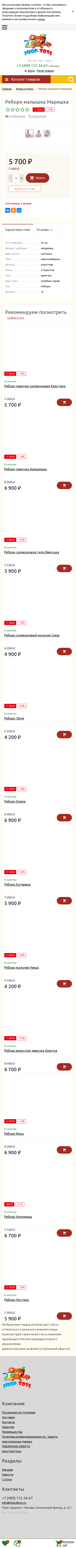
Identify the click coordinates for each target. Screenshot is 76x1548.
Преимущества (12, 1431)
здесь (41, 19)
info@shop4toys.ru (14, 1502)
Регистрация (45, 70)
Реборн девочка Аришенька (25, 469)
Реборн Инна (14, 1133)
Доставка (8, 1417)
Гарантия (8, 1427)
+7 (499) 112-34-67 (32, 66)
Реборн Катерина (17, 884)
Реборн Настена (16, 1300)
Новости (7, 1474)
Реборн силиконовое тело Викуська (31, 552)
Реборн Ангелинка (18, 1217)
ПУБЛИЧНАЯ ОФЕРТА (16, 1446)
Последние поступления (18, 1412)
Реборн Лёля (14, 718)
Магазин (7, 1469)
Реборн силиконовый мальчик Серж (32, 635)
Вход (31, 70)
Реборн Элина (15, 801)
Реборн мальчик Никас (21, 967)
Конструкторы (11, 1451)
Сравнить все (15, 317)
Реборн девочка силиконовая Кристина (34, 386)
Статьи (7, 1479)
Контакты (8, 1422)
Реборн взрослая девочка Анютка (30, 1050)
